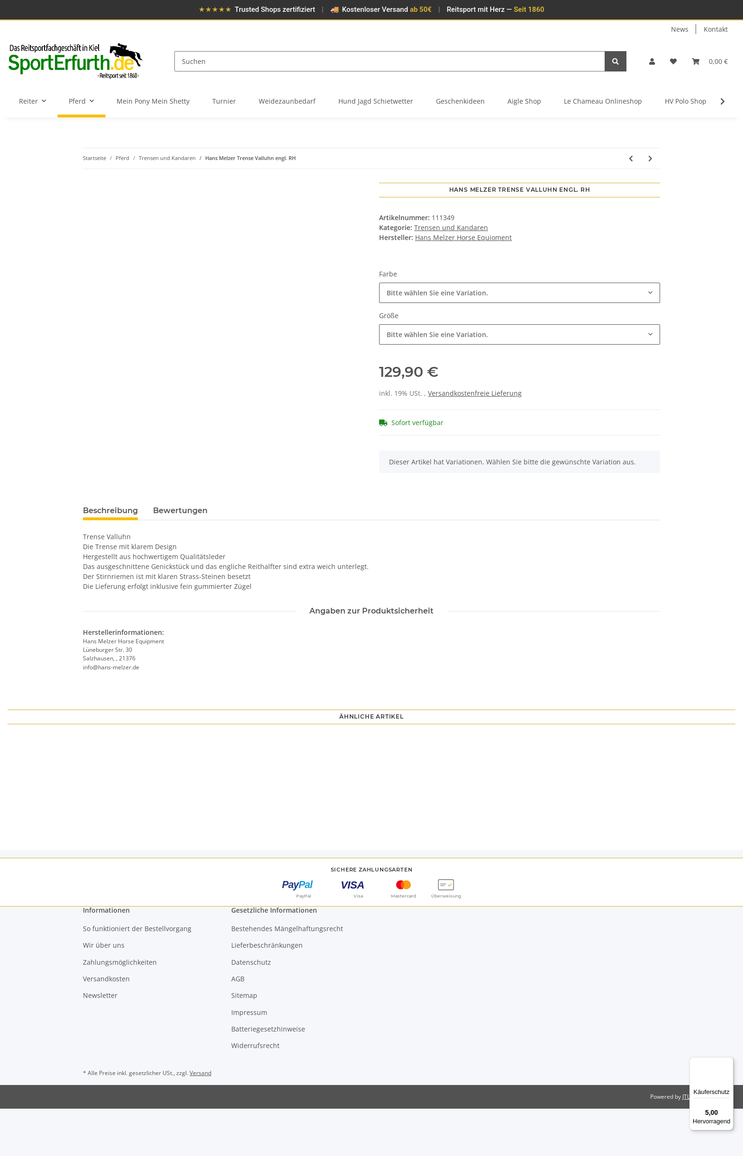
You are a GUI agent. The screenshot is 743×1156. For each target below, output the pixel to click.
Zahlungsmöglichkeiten (120, 1009)
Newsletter (100, 1042)
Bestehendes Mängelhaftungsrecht (287, 975)
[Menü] (728, 1062)
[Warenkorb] (709, 61)
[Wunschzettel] (673, 61)
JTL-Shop (693, 1144)
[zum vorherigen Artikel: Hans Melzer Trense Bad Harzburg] (631, 158)
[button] (652, 61)
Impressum (249, 1059)
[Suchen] (390, 61)
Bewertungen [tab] (180, 510)
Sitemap (244, 1042)
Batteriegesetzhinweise (268, 1076)
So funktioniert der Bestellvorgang (137, 975)
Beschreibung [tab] (110, 510)
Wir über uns (104, 992)
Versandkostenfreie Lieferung (475, 393)
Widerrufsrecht (255, 1092)
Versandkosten (106, 1026)
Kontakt (716, 29)
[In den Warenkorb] (90, 177)
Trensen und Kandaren (451, 227)
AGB (238, 1026)
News (680, 29)
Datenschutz (251, 1009)
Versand (200, 1120)
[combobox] (519, 293)
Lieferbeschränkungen (267, 992)
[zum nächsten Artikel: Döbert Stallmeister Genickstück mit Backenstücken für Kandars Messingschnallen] (650, 158)
